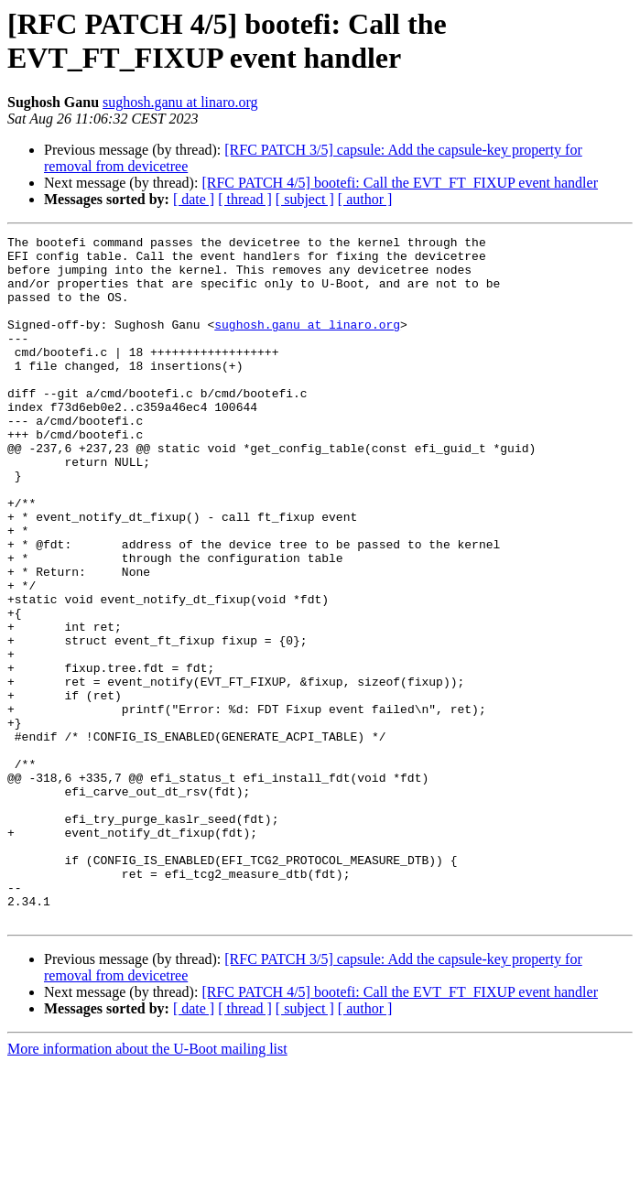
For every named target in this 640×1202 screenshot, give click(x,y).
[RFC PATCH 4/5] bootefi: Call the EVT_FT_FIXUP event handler (399, 182)
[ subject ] (305, 199)
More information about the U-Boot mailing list (147, 1186)
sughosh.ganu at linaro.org (180, 102)
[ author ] (365, 199)
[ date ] (193, 199)
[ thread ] (245, 199)
